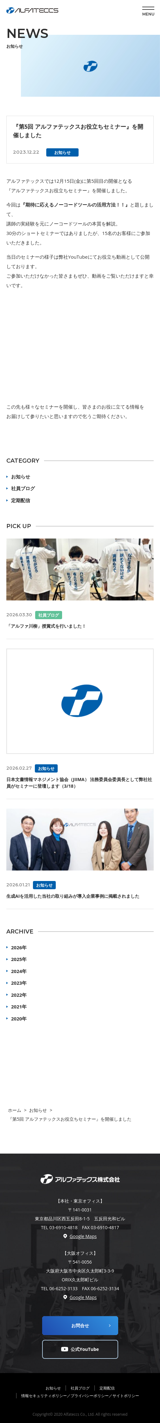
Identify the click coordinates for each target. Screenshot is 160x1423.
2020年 (19, 1018)
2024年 (19, 971)
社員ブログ (23, 488)
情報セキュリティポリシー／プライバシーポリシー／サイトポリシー (80, 1395)
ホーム (14, 1110)
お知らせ (20, 476)
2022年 (19, 995)
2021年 (19, 1006)
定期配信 (20, 500)
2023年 (19, 983)
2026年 (19, 947)
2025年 (19, 959)
